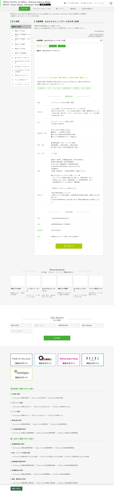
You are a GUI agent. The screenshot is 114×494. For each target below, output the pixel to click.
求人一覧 (24, 8)
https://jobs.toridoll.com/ (59, 218)
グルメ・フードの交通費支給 (42, 474)
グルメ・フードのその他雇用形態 (46, 432)
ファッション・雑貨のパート (21, 415)
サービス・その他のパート (55, 415)
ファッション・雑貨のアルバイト (22, 406)
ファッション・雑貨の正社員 (21, 397)
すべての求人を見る (72, 3)
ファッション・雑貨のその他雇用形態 (23, 432)
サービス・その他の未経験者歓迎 (65, 447)
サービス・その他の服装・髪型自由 (68, 482)
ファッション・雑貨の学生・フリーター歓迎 (25, 456)
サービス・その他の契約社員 (59, 424)
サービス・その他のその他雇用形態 (68, 432)
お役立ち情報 (86, 8)
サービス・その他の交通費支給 (61, 474)
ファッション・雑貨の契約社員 (21, 424)
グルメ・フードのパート (38, 415)
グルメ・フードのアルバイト (42, 406)
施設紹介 (73, 8)
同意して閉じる (16, 488)
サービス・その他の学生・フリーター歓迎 (77, 456)
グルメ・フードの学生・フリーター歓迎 (51, 456)
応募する (69, 246)
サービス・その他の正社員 (55, 397)
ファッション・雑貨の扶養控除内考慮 (23, 465)
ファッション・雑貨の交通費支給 (22, 474)
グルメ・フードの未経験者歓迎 (44, 447)
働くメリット (60, 8)
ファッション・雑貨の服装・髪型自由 (23, 482)
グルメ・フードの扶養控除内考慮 (46, 465)
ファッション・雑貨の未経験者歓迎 (23, 447)
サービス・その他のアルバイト (61, 406)
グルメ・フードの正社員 (38, 397)
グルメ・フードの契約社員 (40, 424)
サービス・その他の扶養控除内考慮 (68, 465)
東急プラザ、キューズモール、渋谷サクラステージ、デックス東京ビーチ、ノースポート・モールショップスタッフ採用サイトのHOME (48, 13)
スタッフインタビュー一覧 (41, 8)
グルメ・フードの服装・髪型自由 (46, 482)
